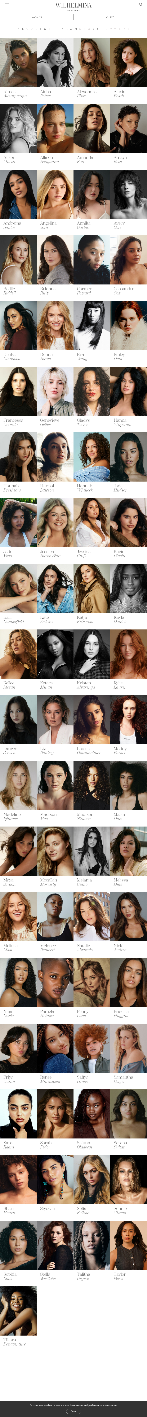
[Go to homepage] (73, 5)
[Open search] (141, 5)
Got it (73, 1411)
